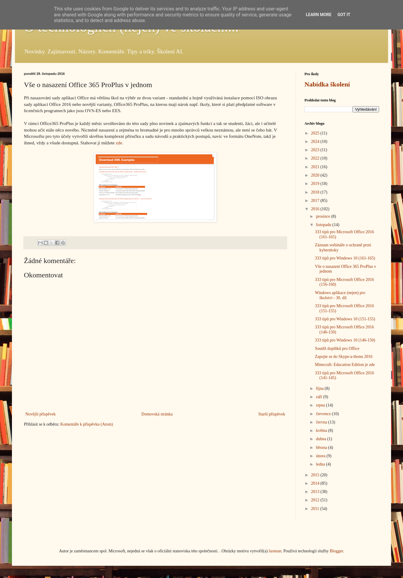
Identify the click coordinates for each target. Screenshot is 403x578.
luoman (275, 551)
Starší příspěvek (271, 414)
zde (119, 142)
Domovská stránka (157, 414)
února (321, 456)
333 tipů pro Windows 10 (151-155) (345, 319)
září (319, 397)
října (320, 388)
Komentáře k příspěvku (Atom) (86, 424)
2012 (316, 500)
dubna (321, 439)
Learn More (318, 14)
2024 (316, 141)
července (324, 414)
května (322, 430)
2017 (316, 200)
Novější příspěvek (40, 414)
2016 (316, 209)
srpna (321, 405)
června (322, 422)
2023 (316, 150)
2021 (316, 167)
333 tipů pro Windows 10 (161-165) (345, 258)
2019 (316, 183)
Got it (343, 14)
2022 (316, 158)
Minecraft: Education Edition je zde (345, 364)
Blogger (336, 551)
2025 (316, 133)
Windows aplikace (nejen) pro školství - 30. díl (340, 295)
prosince (323, 216)
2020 (316, 175)
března (322, 447)
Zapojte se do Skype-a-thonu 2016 (344, 356)
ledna (321, 464)
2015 (316, 475)
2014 (316, 483)
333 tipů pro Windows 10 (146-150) (345, 340)
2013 (316, 491)
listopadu (324, 224)
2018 (316, 192)
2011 (315, 508)
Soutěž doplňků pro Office (337, 348)
